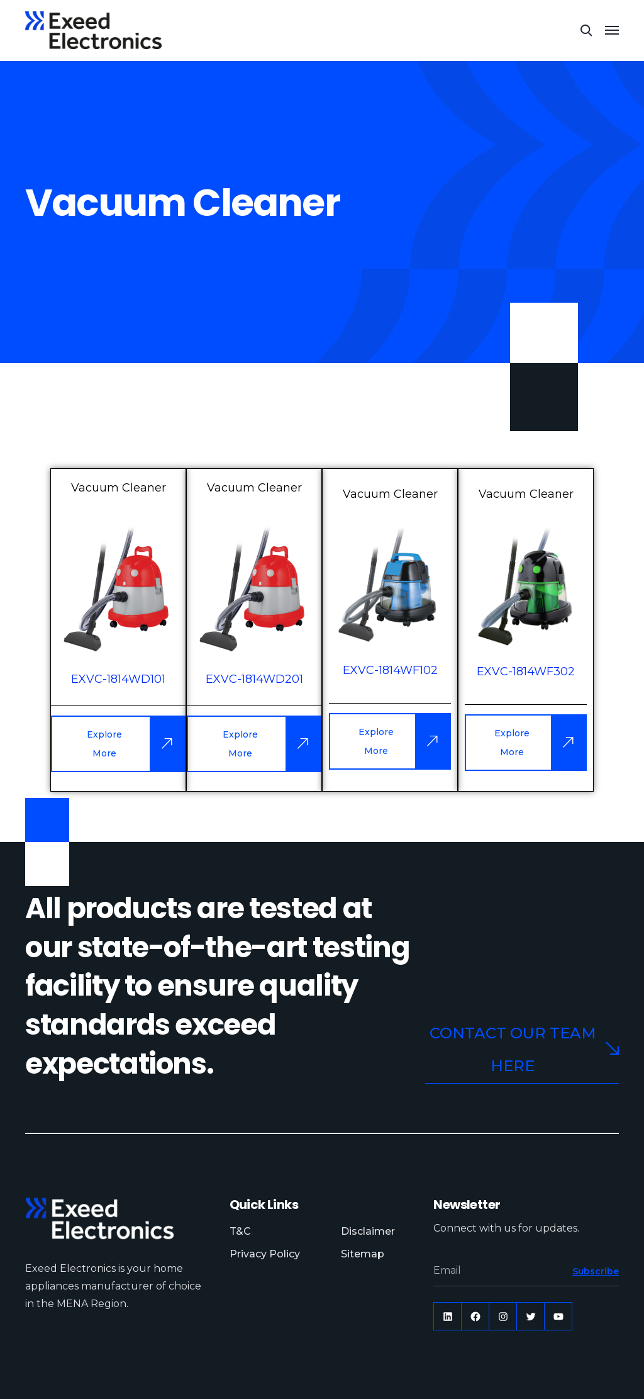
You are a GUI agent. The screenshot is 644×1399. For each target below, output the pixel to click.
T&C (240, 1231)
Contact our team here (524, 1049)
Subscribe (595, 1271)
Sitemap (362, 1254)
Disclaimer (368, 1231)
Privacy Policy (265, 1254)
